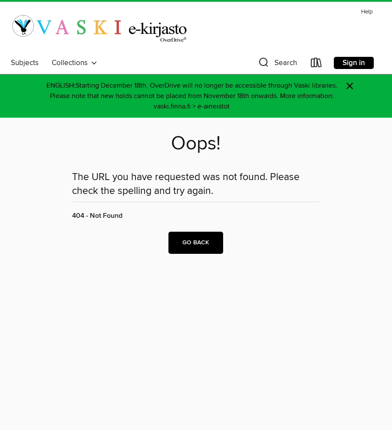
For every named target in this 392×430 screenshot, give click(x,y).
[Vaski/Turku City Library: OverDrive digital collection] (99, 30)
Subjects (25, 63)
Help (366, 12)
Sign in (354, 63)
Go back (195, 242)
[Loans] (316, 64)
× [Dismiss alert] (349, 86)
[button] (276, 64)
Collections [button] (74, 63)
